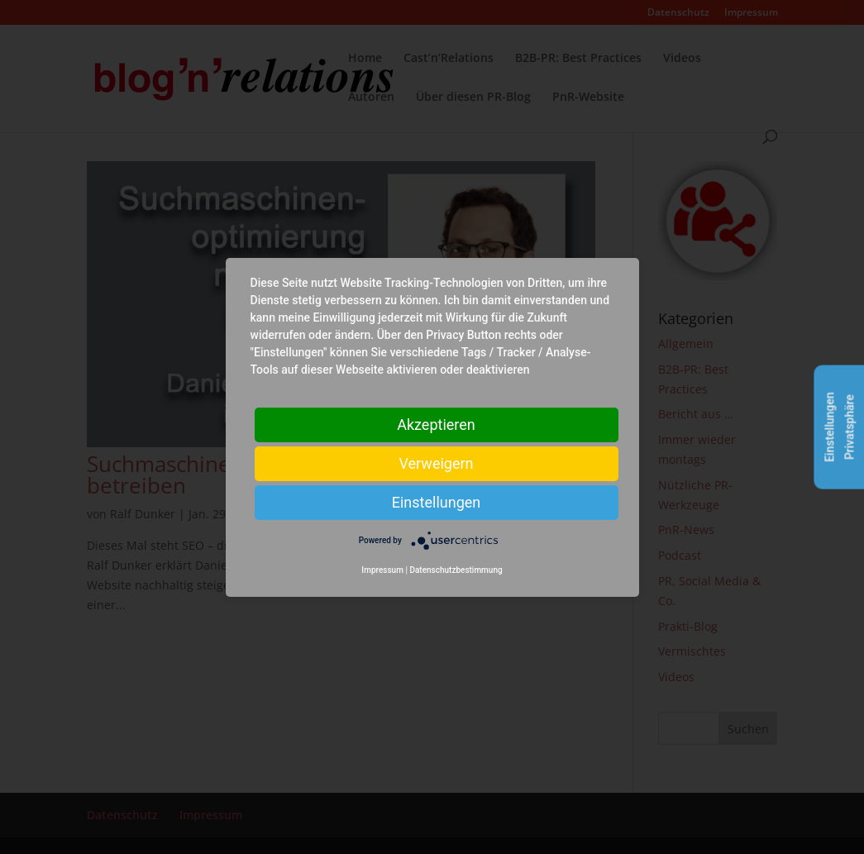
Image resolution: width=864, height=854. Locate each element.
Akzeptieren (436, 423)
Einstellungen (436, 501)
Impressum (382, 570)
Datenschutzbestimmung (455, 570)
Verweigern (436, 462)
